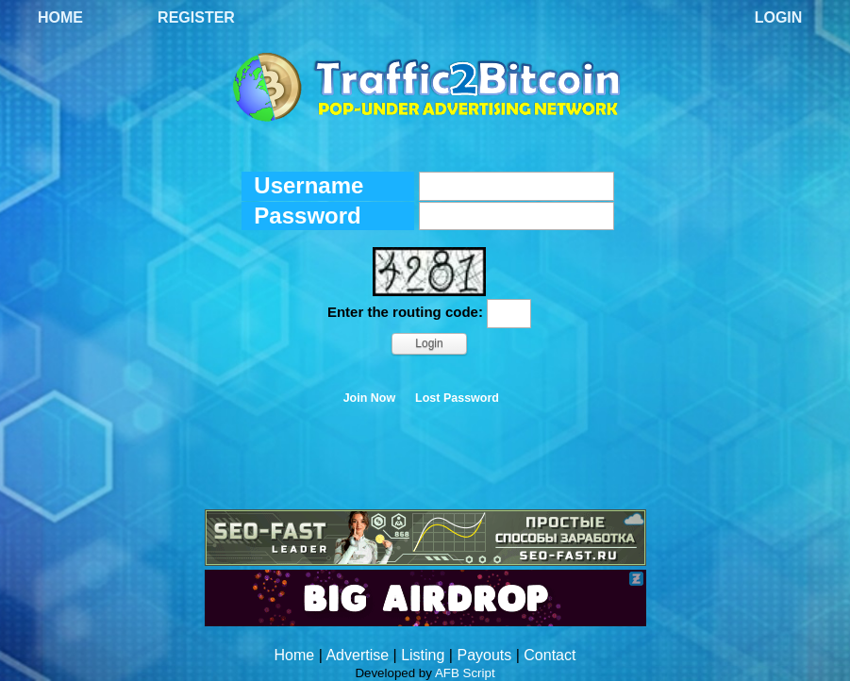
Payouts (484, 655)
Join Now (369, 398)
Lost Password (457, 398)
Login (779, 17)
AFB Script (465, 673)
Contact (549, 655)
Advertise (357, 655)
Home (60, 17)
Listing (422, 655)
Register (196, 17)
